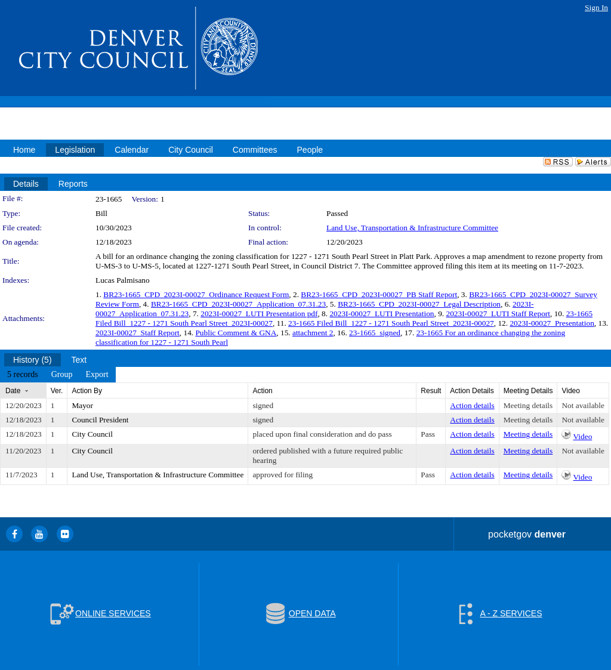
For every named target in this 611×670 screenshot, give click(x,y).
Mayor (82, 405)
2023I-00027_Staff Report (137, 332)
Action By (87, 391)
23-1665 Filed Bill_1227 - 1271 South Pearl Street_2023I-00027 (391, 323)
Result (431, 391)
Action (262, 391)
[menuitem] (23, 375)
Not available (582, 405)
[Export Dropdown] (97, 375)
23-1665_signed (374, 332)
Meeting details (528, 405)
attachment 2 (312, 332)
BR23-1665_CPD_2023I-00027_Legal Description (419, 304)
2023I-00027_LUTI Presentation (381, 313)
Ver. (57, 391)
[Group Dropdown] (62, 375)
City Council (92, 434)
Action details (472, 405)
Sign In (596, 7)
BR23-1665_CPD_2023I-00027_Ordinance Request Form (196, 294)
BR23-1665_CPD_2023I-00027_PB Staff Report (379, 294)
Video (583, 436)
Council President (100, 419)
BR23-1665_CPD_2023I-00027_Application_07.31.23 (238, 304)
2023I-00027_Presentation (552, 323)
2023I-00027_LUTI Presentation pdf (258, 313)
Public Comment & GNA (235, 332)
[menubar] (58, 374)
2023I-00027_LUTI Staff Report (498, 313)
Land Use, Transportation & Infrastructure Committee (412, 227)
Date (12, 391)
